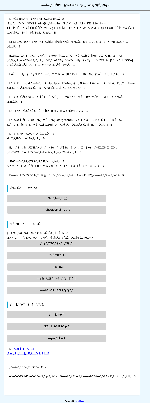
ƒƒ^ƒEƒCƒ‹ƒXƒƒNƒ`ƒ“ (56, 243)
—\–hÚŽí (57, 266)
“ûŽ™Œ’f (56, 255)
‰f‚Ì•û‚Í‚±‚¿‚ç (56, 198)
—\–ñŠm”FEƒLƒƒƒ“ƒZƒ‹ (57, 290)
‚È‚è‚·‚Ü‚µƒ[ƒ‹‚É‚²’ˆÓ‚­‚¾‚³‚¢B (28, 353)
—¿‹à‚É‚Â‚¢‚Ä (57, 338)
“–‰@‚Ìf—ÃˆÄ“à (22, 348)
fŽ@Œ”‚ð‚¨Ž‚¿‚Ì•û (56, 209)
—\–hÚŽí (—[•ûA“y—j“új (56, 278)
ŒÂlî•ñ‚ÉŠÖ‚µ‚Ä (57, 326)
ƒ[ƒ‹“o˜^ (56, 314)
